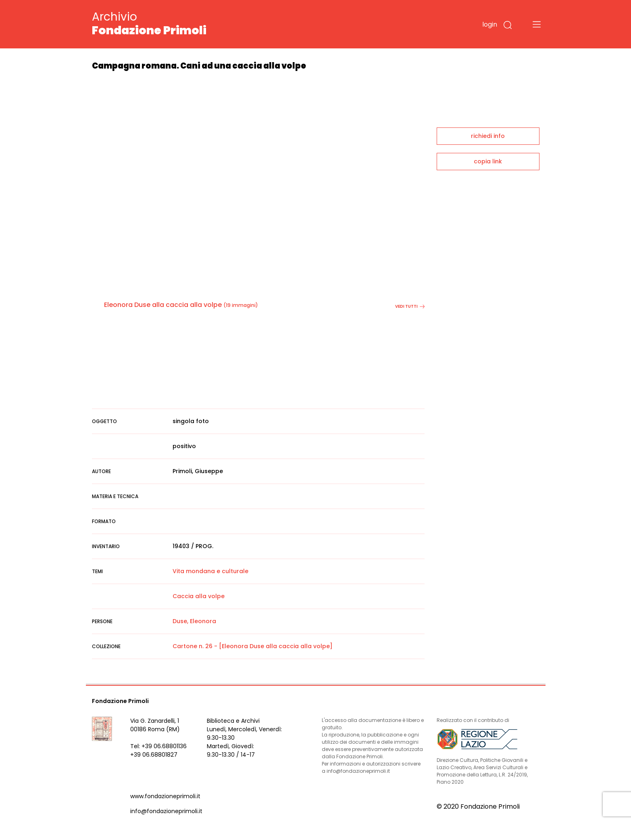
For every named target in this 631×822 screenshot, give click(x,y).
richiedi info (488, 136)
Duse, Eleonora (194, 621)
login (489, 24)
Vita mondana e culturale (210, 571)
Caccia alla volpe (199, 596)
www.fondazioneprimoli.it (165, 796)
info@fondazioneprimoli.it (166, 811)
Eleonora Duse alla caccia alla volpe (163, 304)
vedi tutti (410, 306)
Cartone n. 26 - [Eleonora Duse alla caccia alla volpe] (253, 646)
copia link (488, 161)
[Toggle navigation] (537, 24)
